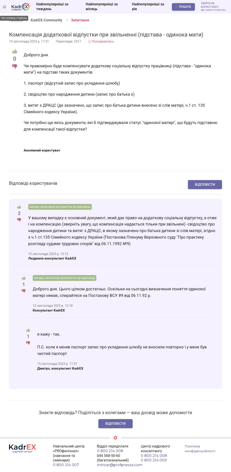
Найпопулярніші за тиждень (52, 6)
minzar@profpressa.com (120, 465)
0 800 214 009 (154, 460)
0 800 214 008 (110, 451)
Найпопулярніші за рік (148, 6)
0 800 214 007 (66, 465)
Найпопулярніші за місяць (102, 6)
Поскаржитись (101, 41)
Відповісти (205, 185)
